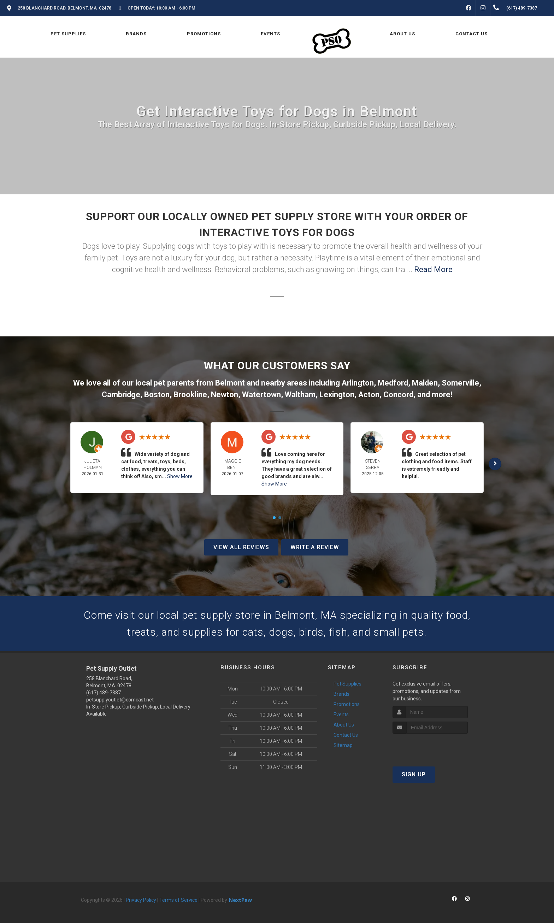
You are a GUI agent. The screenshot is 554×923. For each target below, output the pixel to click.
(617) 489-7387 (103, 692)
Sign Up (414, 774)
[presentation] (430, 747)
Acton (368, 394)
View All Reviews (241, 547)
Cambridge (121, 394)
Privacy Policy (141, 900)
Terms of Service (178, 900)
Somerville (460, 382)
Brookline (190, 394)
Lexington (336, 394)
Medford (393, 382)
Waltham (300, 394)
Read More (433, 269)
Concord (398, 394)
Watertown (261, 394)
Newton (224, 394)
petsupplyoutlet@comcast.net (120, 699)
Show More (180, 476)
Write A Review (314, 547)
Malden (425, 382)
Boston (157, 394)
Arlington (358, 382)
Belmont (230, 382)
